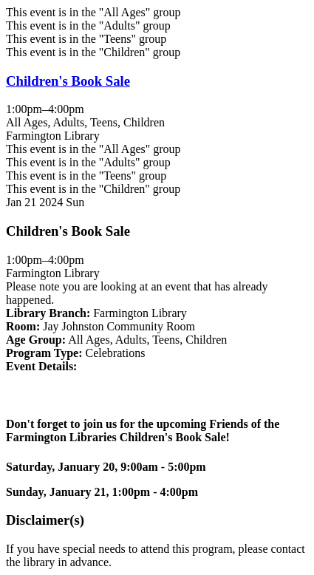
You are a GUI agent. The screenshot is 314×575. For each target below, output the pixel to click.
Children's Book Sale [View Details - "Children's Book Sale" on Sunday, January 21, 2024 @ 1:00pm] (68, 81)
